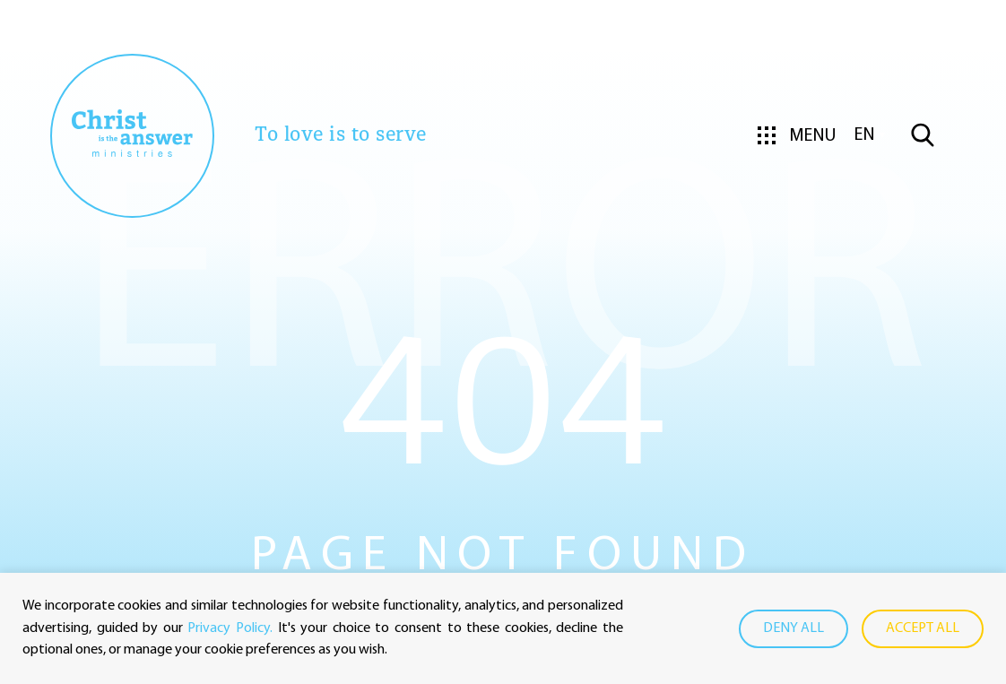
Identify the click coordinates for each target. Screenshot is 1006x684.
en (864, 135)
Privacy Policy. (230, 628)
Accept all (922, 628)
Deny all (793, 628)
